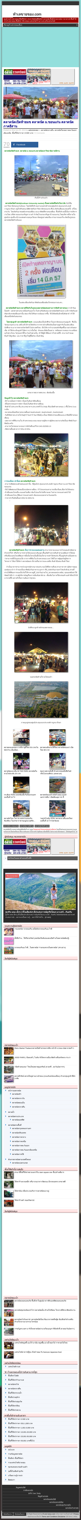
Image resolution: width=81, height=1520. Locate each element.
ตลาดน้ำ (11, 1112)
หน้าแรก (11, 1450)
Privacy (76, 1514)
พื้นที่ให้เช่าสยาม (14, 1410)
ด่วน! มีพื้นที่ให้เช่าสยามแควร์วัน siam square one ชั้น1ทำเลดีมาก (39, 1172)
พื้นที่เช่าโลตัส (13, 1376)
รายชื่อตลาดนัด (28, 1490)
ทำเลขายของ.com (48, 1514)
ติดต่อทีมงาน (7, 1514)
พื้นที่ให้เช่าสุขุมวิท (15, 1402)
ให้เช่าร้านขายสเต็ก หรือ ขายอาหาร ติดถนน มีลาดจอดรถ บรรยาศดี (40, 1182)
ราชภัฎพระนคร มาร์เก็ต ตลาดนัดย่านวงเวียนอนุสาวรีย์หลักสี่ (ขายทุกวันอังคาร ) (45, 1329)
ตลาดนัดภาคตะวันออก (20, 1146)
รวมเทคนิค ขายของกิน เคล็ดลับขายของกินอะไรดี (33, 929)
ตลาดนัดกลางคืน (47, 130)
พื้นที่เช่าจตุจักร (14, 1397)
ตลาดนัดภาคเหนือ (19, 1141)
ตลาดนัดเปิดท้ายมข (42, 826)
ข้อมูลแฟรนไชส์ (20, 1487)
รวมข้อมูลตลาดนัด (15, 1454)
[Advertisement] (40, 47)
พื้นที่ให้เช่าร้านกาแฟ (16, 1380)
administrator (33, 130)
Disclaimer (61, 1517)
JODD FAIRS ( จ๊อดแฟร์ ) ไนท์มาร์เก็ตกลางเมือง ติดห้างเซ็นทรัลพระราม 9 (42, 1057)
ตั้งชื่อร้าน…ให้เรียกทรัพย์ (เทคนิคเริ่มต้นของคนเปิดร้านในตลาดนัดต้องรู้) (42, 938)
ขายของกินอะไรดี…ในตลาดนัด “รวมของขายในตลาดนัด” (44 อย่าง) (40, 947)
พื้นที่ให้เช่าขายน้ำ (15, 1393)
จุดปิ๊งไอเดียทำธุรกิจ (15, 1471)
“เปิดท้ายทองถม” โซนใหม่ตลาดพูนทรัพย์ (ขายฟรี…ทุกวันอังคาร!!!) (40, 1067)
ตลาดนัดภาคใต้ (18, 1154)
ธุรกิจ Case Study (34, 1493)
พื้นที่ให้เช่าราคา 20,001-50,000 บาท (22, 1436)
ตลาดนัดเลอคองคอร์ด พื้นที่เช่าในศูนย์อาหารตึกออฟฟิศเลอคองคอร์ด (40, 1301)
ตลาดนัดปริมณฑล (19, 1133)
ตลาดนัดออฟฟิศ (18, 1120)
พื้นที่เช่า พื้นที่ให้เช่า (15, 1458)
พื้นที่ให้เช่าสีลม (14, 1406)
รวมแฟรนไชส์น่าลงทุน (16, 1463)
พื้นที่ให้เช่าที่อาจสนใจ (14, 1169)
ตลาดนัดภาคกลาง (19, 1137)
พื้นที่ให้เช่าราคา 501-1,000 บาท (20, 1423)
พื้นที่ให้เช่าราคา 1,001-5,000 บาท (21, 1428)
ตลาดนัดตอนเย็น (18, 1103)
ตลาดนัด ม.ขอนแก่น (11, 826)
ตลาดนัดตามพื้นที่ (14, 1125)
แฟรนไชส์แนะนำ (12, 1340)
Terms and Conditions (49, 1517)
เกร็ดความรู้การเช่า (15, 1476)
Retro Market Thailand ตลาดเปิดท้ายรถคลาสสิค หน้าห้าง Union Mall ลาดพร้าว (44, 1048)
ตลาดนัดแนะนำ (11, 1045)
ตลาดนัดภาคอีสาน (26, 826)
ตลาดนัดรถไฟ (13, 1384)
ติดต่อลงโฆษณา (20, 1514)
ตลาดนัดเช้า (16, 1094)
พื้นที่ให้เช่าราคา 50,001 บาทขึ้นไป (21, 1441)
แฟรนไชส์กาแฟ (14, 1367)
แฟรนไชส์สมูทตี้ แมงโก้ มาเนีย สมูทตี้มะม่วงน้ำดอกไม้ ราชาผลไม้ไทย (41, 1343)
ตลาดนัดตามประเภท (16, 1116)
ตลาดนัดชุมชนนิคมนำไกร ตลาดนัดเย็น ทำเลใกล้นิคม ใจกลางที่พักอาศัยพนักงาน (45, 1310)
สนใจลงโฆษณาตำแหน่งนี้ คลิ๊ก (20, 858)
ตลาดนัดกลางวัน (18, 1098)
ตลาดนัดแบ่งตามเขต (20, 1163)
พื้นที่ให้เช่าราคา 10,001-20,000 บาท (22, 1432)
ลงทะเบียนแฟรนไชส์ (50, 1499)
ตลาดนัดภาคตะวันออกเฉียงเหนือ (24, 1150)
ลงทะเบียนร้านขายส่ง (71, 1508)
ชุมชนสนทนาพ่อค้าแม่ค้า (17, 1467)
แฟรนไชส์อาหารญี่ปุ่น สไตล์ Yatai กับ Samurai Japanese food (38, 1352)
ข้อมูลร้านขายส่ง (43, 1496)
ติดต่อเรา (11, 1480)
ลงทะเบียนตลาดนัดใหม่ (56, 1502)
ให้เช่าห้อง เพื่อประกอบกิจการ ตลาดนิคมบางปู (32, 1191)
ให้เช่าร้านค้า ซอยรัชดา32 (24, 1200)
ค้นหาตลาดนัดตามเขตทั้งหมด (19, 1159)
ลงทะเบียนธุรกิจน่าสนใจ (63, 1505)
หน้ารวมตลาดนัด (14, 1091)
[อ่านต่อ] (48, 917)
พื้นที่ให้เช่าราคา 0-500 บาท (22, 133)
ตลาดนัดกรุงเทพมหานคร (21, 1128)
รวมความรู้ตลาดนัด (13, 926)
